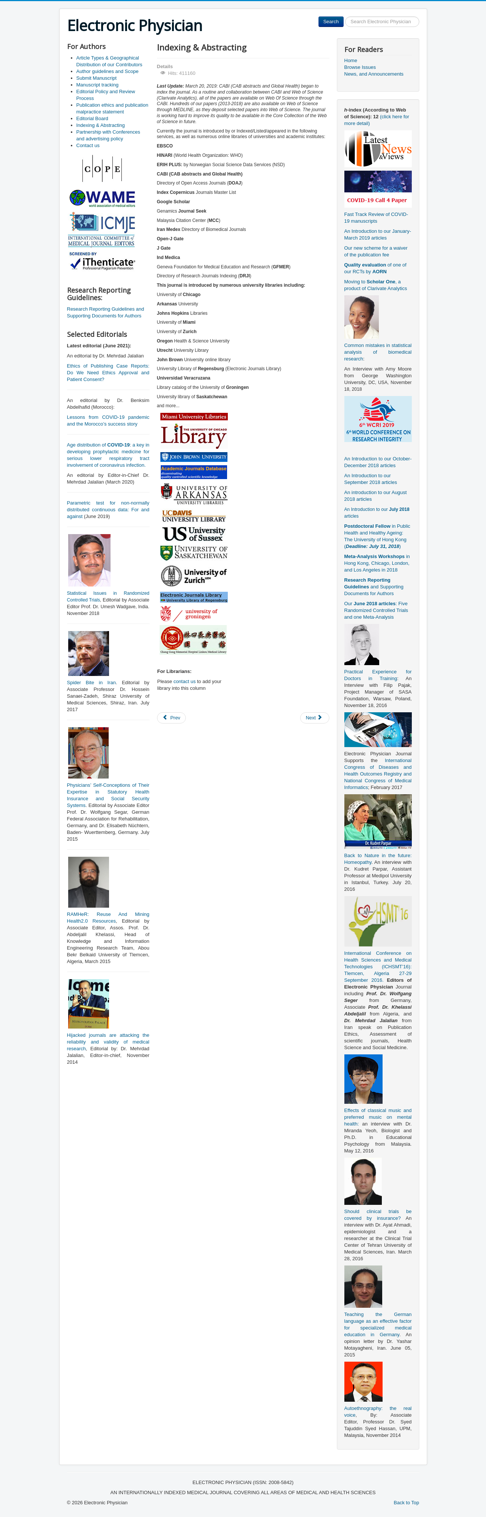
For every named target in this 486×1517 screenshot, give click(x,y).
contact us (184, 681)
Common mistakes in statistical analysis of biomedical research (378, 352)
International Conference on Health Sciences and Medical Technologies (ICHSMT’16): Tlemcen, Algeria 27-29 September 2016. (378, 966)
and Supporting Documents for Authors (374, 586)
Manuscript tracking (97, 85)
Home (350, 60)
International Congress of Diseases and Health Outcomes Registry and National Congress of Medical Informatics (378, 774)
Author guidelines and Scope (107, 71)
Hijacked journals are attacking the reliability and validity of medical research (108, 1041)
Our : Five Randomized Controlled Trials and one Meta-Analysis (376, 610)
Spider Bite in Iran (91, 682)
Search (331, 21)
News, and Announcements (374, 74)
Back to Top (406, 1502)
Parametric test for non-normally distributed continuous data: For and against (108, 509)
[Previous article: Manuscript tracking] (171, 718)
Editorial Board (92, 118)
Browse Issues (360, 67)
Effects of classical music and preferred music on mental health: (378, 1117)
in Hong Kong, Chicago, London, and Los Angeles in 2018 (377, 563)
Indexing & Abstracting (100, 125)
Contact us (88, 145)
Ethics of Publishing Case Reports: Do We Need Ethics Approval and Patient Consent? (108, 372)
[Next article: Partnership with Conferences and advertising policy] (314, 718)
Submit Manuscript (96, 78)
